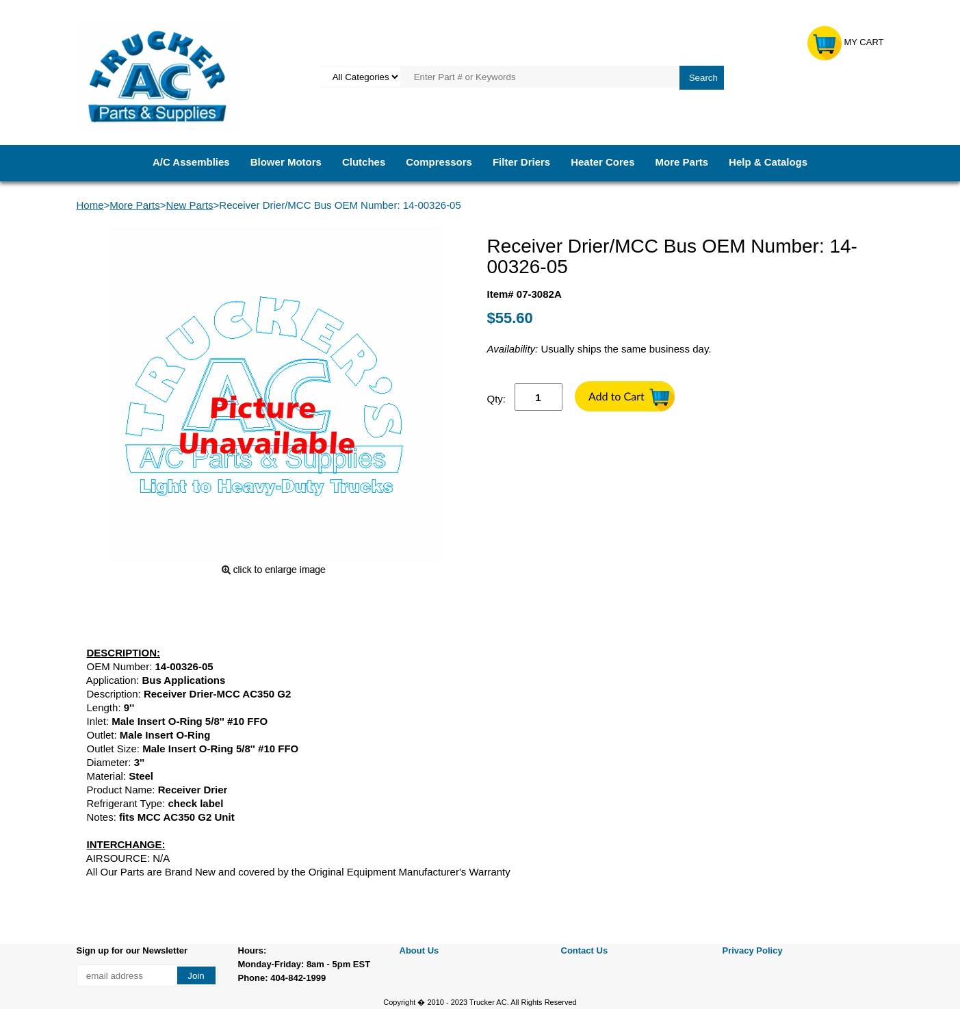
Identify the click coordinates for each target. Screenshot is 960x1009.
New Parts (189, 205)
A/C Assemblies (191, 162)
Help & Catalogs (768, 162)
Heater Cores (602, 162)
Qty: (496, 399)
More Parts (682, 162)
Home (90, 205)
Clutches (363, 162)
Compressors (439, 162)
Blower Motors (286, 162)
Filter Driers (521, 162)
